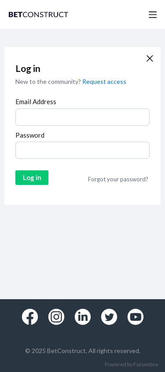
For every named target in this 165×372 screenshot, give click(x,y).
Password (29, 135)
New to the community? (48, 81)
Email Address (35, 101)
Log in (32, 177)
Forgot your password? (118, 179)
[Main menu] (153, 15)
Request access (104, 81)
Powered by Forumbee (131, 364)
